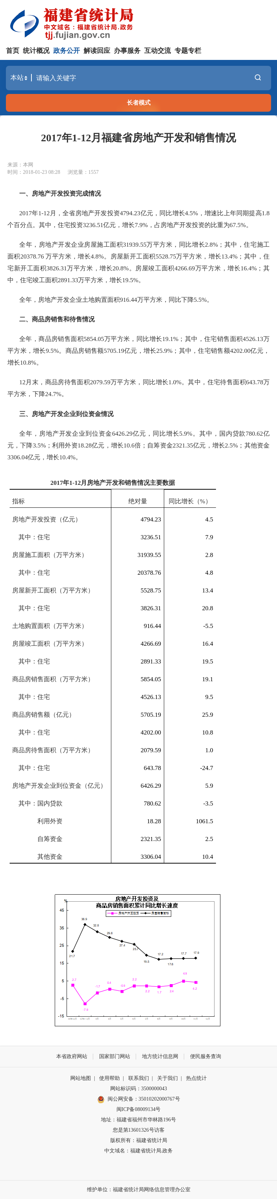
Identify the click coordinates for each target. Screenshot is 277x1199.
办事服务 (127, 50)
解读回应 (97, 50)
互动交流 (157, 50)
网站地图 (80, 1078)
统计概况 (36, 50)
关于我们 (167, 1078)
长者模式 (139, 102)
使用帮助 (109, 1078)
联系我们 (138, 1078)
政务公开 (66, 50)
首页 (12, 50)
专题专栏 (188, 50)
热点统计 (196, 1078)
